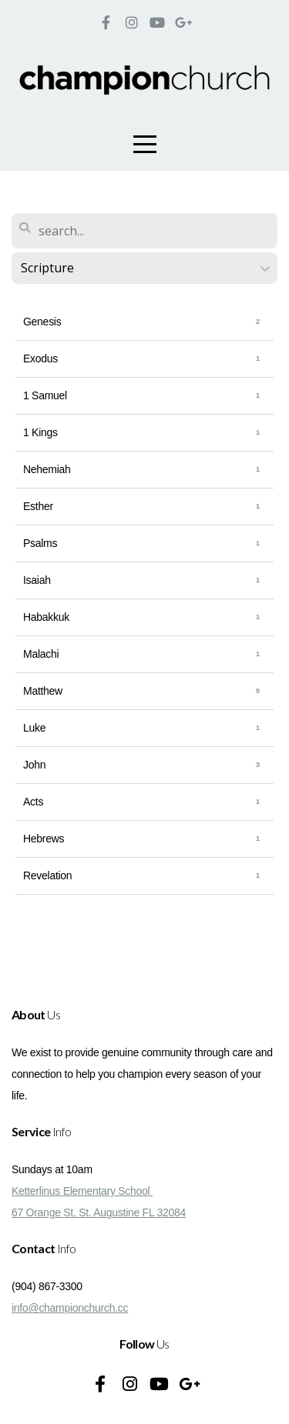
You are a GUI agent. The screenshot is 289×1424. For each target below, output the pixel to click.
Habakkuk (46, 617)
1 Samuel (45, 395)
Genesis (42, 321)
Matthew (42, 691)
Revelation (47, 875)
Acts (33, 801)
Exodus (40, 358)
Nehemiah (47, 469)
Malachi (41, 654)
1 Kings (40, 432)
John (34, 765)
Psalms (40, 543)
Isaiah (37, 580)
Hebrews (43, 838)
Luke (34, 728)
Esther (38, 506)
